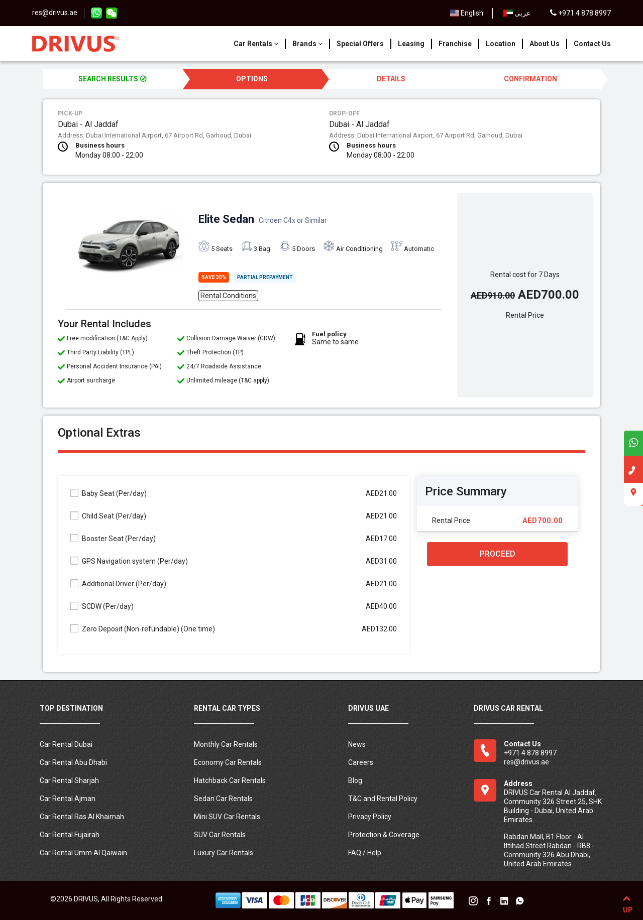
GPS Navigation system (129, 561)
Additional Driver (118, 583)
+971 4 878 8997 (580, 13)
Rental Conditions (228, 296)
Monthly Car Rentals (226, 744)
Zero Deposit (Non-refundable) (142, 628)
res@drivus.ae (54, 13)
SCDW (102, 606)
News (357, 744)
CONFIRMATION (530, 79)
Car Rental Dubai (66, 744)
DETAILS (391, 79)
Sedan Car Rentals (223, 799)
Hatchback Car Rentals (230, 780)
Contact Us (592, 44)
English (467, 13)
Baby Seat (108, 493)
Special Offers (360, 44)
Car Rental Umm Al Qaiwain (83, 853)
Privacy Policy (369, 817)
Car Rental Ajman (67, 799)
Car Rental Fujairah (69, 835)
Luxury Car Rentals (223, 853)
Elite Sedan (262, 219)
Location (500, 44)
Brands (307, 44)
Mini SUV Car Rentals (227, 817)
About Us (544, 44)
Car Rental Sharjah (69, 780)
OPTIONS (252, 79)
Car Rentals (256, 44)
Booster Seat (113, 538)
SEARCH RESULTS (112, 79)
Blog (355, 780)
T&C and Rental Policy (382, 799)
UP (626, 902)
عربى (516, 13)
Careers (360, 762)
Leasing (411, 44)
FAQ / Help (364, 853)
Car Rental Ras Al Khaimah (82, 817)
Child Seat (108, 515)
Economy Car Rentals (228, 762)
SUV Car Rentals (220, 835)
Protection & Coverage (383, 835)
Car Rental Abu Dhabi (73, 762)
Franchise (455, 44)
